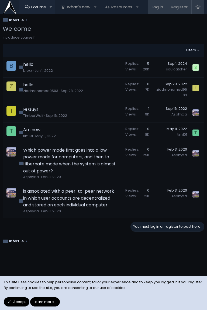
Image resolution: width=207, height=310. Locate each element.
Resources (121, 7)
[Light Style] (197, 7)
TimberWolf (33, 115)
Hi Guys (31, 109)
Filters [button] (191, 50)
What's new (78, 7)
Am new (31, 130)
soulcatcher (176, 69)
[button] (51, 7)
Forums (38, 7)
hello (28, 64)
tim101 (28, 135)
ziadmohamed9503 (40, 90)
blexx (27, 70)
